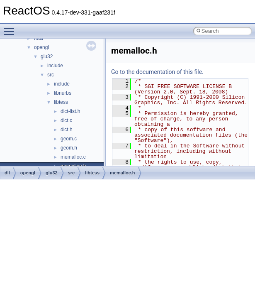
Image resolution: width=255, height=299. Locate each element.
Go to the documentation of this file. (157, 72)
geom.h (69, 148)
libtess (61, 102)
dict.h (67, 129)
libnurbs (62, 93)
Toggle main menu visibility (11, 28)
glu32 (47, 56)
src (50, 75)
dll (7, 172)
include (55, 66)
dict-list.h (70, 111)
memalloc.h (122, 172)
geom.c (69, 139)
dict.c (66, 120)
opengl (41, 47)
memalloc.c (73, 157)
